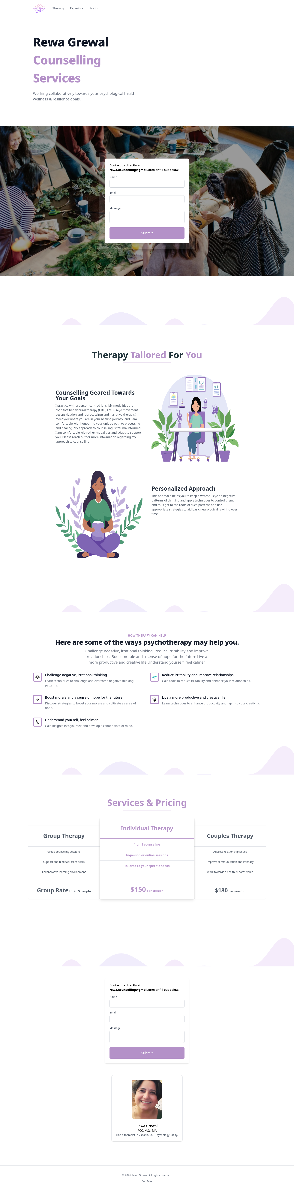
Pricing (94, 8)
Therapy (58, 8)
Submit (147, 233)
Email (113, 192)
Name (113, 177)
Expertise (76, 8)
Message (115, 208)
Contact (147, 1180)
